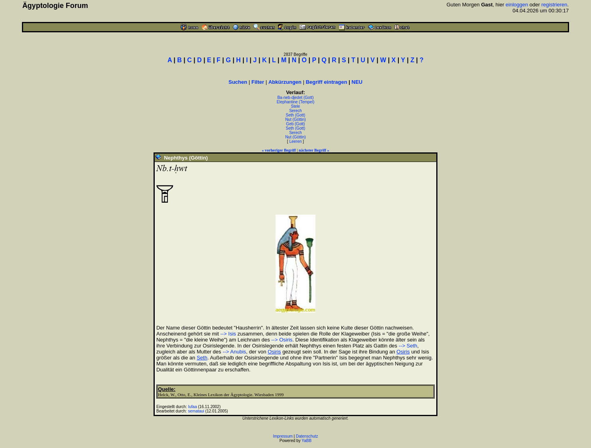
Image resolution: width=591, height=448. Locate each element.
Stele (295, 106)
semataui (196, 411)
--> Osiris (281, 340)
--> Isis (228, 334)
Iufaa (192, 407)
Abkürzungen (284, 82)
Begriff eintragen (326, 82)
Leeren (295, 141)
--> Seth (408, 346)
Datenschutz (307, 436)
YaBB (306, 440)
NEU (357, 82)
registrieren (554, 5)
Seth (202, 358)
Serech (295, 111)
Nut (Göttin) (295, 119)
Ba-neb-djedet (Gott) (295, 97)
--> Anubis (234, 352)
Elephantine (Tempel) (296, 102)
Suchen (238, 82)
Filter (258, 82)
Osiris (274, 352)
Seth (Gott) (295, 115)
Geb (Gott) (295, 124)
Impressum (282, 436)
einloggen (517, 5)
